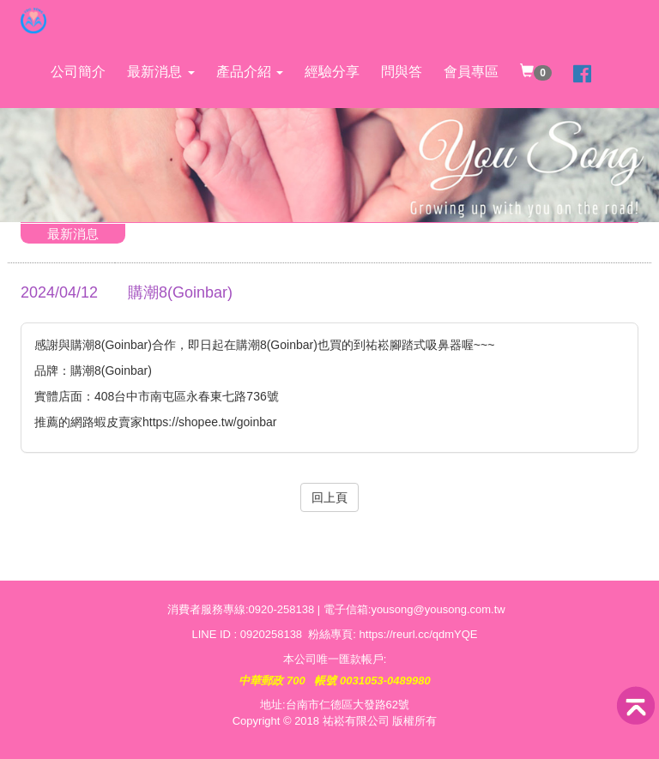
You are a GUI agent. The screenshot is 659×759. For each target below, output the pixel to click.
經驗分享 (332, 71)
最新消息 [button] (160, 71)
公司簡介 (78, 71)
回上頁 (329, 497)
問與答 (401, 71)
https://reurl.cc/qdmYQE (419, 634)
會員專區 (471, 71)
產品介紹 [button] (249, 71)
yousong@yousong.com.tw (438, 609)
